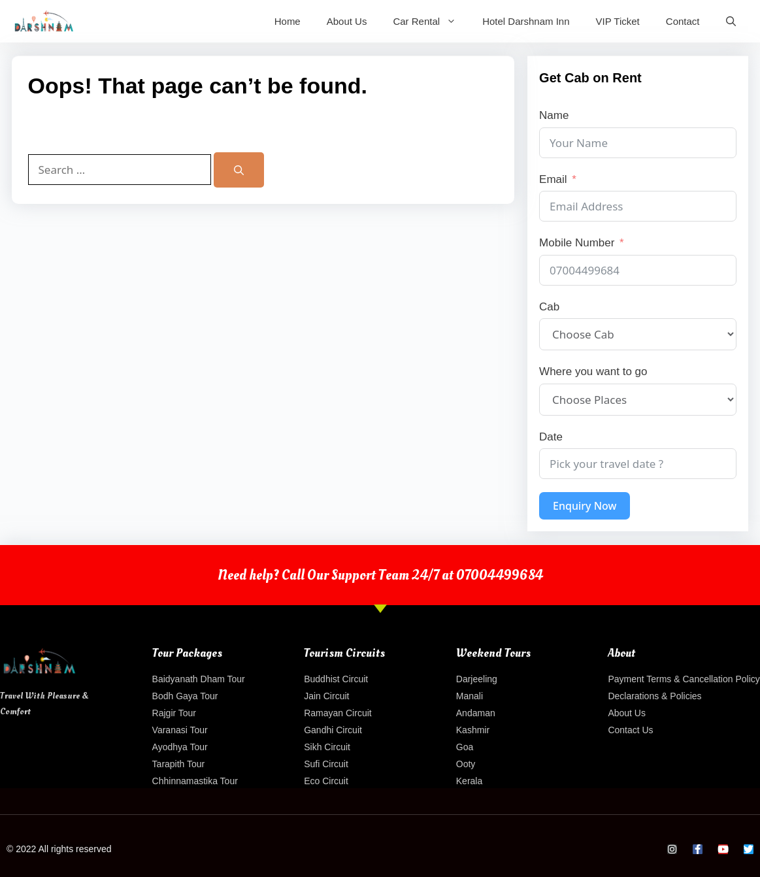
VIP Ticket (618, 21)
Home (287, 21)
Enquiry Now (584, 506)
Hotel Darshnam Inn (525, 21)
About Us (347, 21)
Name (554, 115)
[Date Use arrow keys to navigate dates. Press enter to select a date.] (637, 463)
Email (553, 179)
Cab (549, 307)
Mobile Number (576, 243)
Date (551, 437)
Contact (683, 21)
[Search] (239, 170)
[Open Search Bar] (731, 21)
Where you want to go (593, 371)
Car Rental (431, 21)
